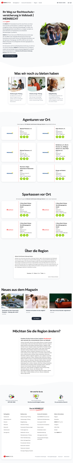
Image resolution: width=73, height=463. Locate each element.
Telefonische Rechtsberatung (43, 419)
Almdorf (46, 342)
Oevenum (27, 360)
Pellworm (34, 361)
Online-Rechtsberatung (25, 437)
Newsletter (56, 419)
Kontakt (40, 2)
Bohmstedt (36, 343)
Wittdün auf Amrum (35, 372)
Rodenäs (35, 363)
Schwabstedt (48, 363)
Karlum (22, 354)
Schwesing (23, 364)
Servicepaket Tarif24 (41, 422)
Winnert (49, 370)
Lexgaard (44, 355)
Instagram (56, 424)
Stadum (43, 364)
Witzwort (42, 372)
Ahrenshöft (27, 342)
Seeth (26, 364)
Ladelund (27, 355)
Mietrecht (6, 424)
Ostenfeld (49, 360)
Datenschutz (66, 456)
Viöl (34, 369)
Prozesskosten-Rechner (25, 442)
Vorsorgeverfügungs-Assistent (27, 450)
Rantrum (48, 361)
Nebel (40, 357)
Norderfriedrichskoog (37, 358)
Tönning (41, 367)
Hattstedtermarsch (39, 351)
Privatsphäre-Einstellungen (40, 456)
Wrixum (22, 373)
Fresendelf (28, 348)
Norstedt (49, 358)
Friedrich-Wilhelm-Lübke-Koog (37, 348)
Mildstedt (37, 357)
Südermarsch (23, 367)
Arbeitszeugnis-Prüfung (25, 419)
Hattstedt (33, 351)
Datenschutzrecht (7, 419)
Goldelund (35, 349)
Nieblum (49, 357)
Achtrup (22, 342)
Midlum (32, 357)
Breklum (41, 345)
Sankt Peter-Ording (42, 363)
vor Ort (58, 422)
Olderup (41, 360)
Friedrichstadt (47, 348)
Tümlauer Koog (46, 367)
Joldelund (46, 352)
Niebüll (22, 358)
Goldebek (31, 349)
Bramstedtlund (31, 345)
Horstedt (48, 351)
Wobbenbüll (46, 372)
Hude (22, 352)
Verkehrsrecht (6, 429)
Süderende (34, 366)
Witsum (25, 372)
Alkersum (42, 342)
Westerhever (41, 370)
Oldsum (44, 360)
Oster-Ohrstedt (24, 361)
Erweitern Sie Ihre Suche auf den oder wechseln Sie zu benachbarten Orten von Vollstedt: (36, 339)
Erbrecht (5, 422)
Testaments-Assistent (25, 448)
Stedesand (48, 364)
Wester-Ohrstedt (34, 370)
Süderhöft (39, 366)
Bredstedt (37, 345)
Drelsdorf (23, 346)
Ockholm (22, 360)
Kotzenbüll (23, 355)
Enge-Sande (23, 348)
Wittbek (29, 372)
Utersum (31, 369)
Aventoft (22, 343)
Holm (45, 351)
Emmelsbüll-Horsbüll (46, 346)
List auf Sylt (48, 355)
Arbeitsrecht (6, 416)
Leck (41, 355)
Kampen (50, 352)
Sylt (26, 366)
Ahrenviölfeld (37, 342)
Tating (28, 367)
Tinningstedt (36, 367)
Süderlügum (43, 366)
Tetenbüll (31, 367)
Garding (27, 349)
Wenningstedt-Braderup (26, 370)
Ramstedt (44, 361)
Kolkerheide (47, 354)
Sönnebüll (29, 366)
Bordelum (45, 343)
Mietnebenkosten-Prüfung (26, 435)
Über (58, 432)
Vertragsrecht (6, 432)
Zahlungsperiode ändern (42, 435)
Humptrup (25, 352)
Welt (41, 369)
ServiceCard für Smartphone (43, 424)
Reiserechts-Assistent (25, 445)
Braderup (26, 345)
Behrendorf (31, 343)
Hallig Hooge (23, 351)
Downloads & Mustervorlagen (27, 427)
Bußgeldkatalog (24, 422)
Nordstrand (45, 358)
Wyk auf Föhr (27, 373)
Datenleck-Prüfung (24, 424)
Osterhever (30, 361)
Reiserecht (6, 427)
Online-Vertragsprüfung (25, 440)
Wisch (22, 372)
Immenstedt (40, 352)
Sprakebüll (39, 364)
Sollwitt (35, 364)
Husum (29, 352)
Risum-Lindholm (29, 363)
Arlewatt (50, 342)
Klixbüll (37, 354)
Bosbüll (22, 345)
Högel (33, 352)
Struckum (23, 366)
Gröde (46, 349)
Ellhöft (40, 346)
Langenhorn (36, 355)
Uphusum (27, 369)
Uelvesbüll (23, 369)
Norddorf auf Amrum (28, 358)
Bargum (26, 343)
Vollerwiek (38, 369)
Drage (49, 345)
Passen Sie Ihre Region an (10, 56)
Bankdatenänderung (41, 432)
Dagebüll (45, 345)
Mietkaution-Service (25, 432)
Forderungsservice (24, 429)
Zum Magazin (36, 318)
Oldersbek (37, 360)
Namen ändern (40, 427)
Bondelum (41, 343)
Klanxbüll (33, 354)
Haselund (28, 351)
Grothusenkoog (41, 349)
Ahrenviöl (32, 342)
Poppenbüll (39, 361)
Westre (45, 370)
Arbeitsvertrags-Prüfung (26, 416)
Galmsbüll (23, 349)
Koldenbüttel (41, 354)
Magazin (35, 2)
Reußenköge (23, 363)
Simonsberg (30, 364)
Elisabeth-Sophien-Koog (34, 346)
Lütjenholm (28, 357)
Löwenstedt (23, 357)
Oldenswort (31, 360)
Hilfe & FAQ (56, 427)
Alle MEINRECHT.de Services (43, 416)
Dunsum (27, 346)
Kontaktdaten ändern (41, 429)
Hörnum (36, 352)
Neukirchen (44, 357)
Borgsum (49, 343)
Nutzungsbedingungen (52, 456)
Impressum (60, 456)
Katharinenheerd (27, 354)
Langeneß (32, 355)
